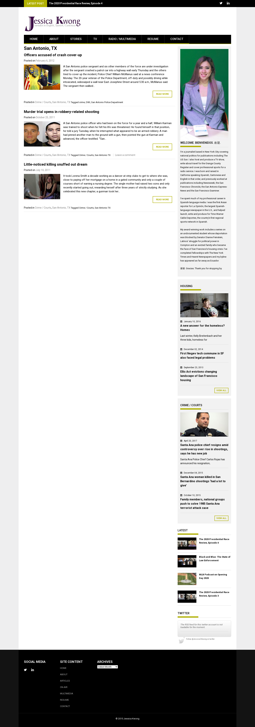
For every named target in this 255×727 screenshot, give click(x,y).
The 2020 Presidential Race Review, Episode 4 (214, 541)
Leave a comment (125, 155)
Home (34, 39)
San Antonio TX (102, 155)
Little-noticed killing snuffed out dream (55, 164)
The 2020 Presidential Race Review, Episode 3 (214, 594)
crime (82, 102)
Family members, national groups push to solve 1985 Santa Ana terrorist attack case (202, 504)
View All (221, 390)
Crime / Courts (43, 102)
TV (95, 39)
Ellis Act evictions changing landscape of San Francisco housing (198, 376)
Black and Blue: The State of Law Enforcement (214, 559)
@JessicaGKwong (199, 639)
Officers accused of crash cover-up (53, 55)
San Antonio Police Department (107, 102)
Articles (65, 680)
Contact (176, 39)
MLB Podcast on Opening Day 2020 (213, 576)
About (54, 39)
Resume (153, 39)
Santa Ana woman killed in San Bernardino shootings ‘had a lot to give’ (203, 481)
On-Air (63, 687)
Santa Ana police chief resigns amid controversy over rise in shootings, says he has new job (204, 449)
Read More (162, 94)
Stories (76, 39)
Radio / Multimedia (122, 39)
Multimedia (66, 693)
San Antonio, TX (61, 102)
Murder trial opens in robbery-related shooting (61, 112)
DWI (88, 102)
